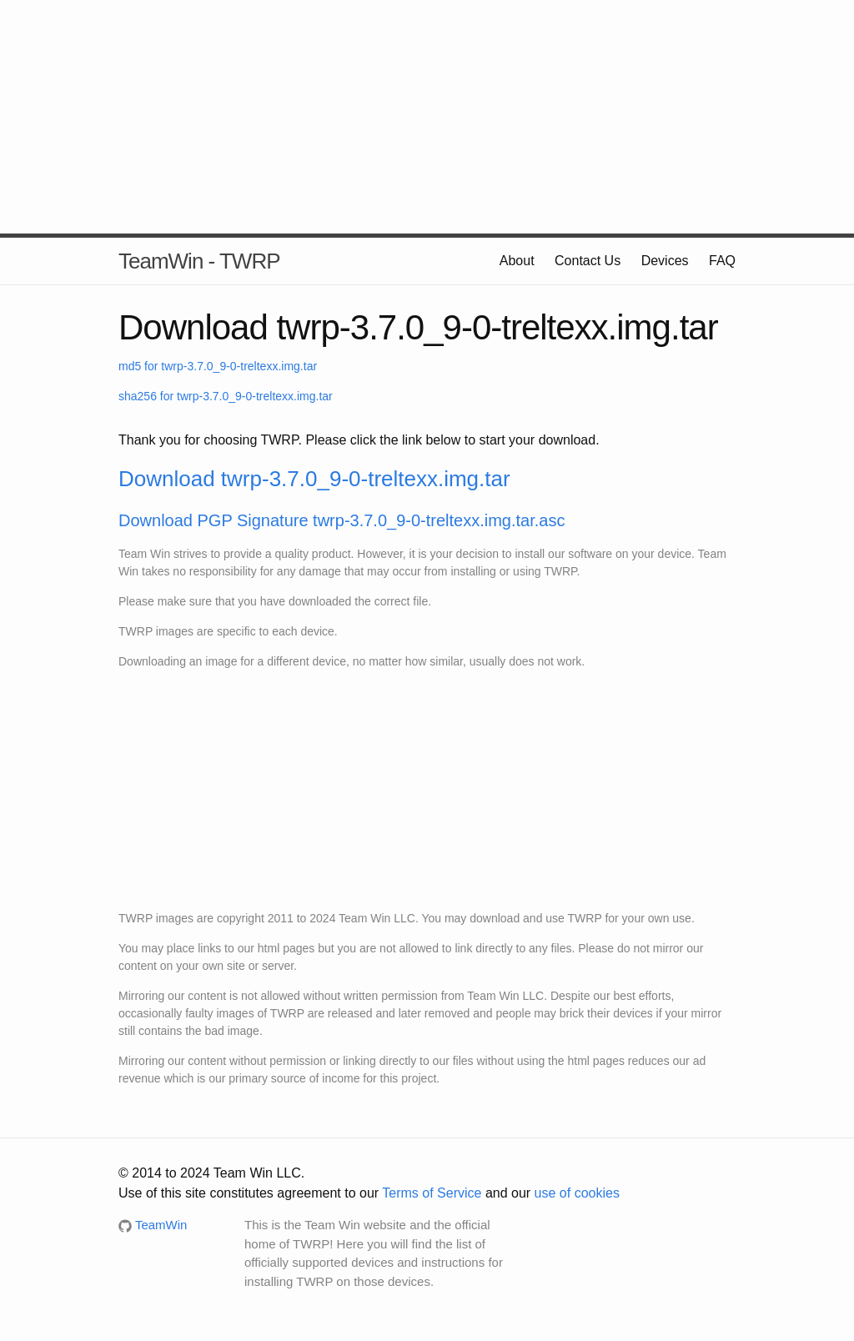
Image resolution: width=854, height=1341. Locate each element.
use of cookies (577, 1193)
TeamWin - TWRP (199, 261)
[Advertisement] (427, 117)
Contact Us (587, 261)
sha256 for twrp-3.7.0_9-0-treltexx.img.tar (225, 396)
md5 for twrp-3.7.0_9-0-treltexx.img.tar (217, 366)
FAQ (722, 261)
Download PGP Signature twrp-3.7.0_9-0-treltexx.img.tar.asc (341, 520)
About (517, 261)
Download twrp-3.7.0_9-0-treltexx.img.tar (314, 478)
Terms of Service (431, 1193)
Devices (665, 261)
